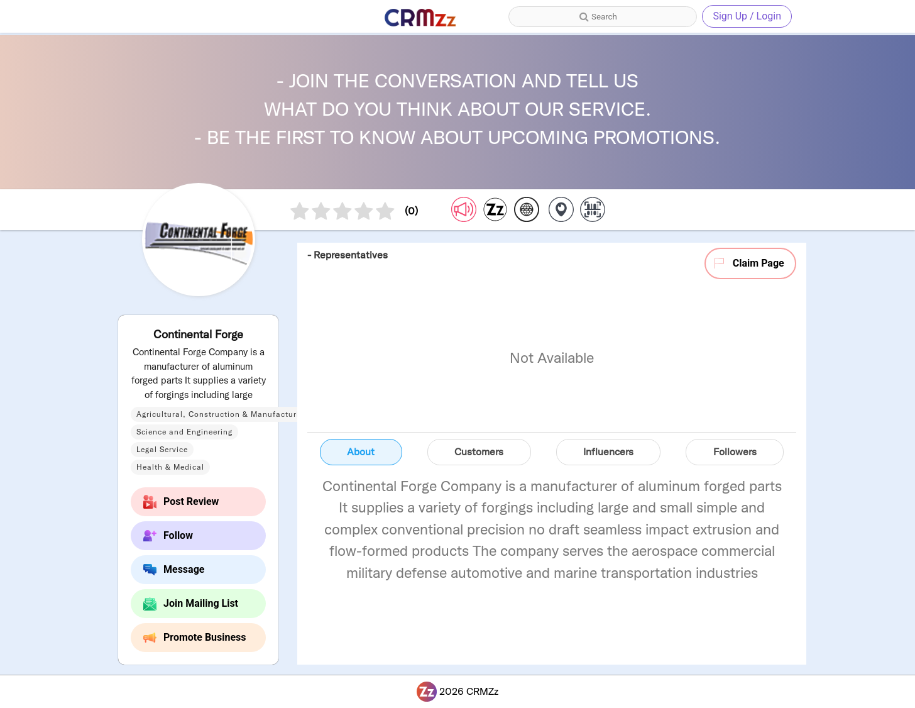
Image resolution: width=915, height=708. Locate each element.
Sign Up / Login (747, 16)
